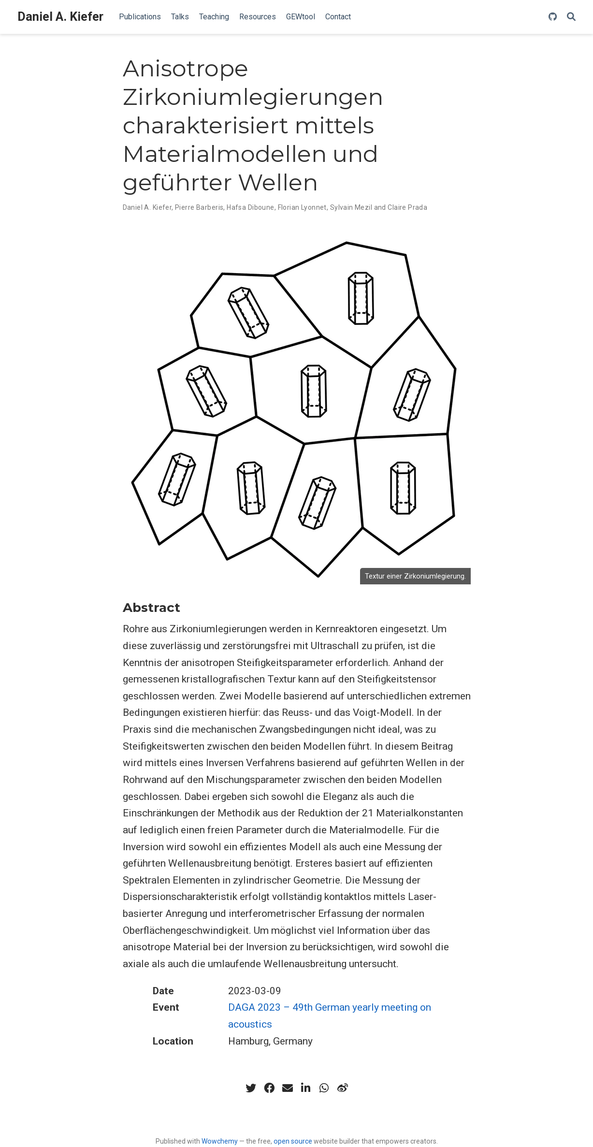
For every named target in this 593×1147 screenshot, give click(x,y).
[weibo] (342, 1088)
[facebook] (269, 1088)
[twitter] (251, 1088)
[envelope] (287, 1088)
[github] (553, 17)
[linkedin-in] (306, 1088)
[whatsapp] (324, 1088)
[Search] (571, 17)
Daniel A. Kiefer (60, 17)
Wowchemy (220, 1141)
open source (293, 1141)
